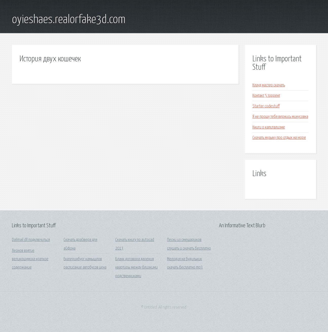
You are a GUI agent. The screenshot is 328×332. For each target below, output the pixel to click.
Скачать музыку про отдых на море (279, 138)
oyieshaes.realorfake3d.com (68, 20)
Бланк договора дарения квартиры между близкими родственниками (136, 267)
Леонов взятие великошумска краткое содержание (30, 259)
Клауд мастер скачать (268, 85)
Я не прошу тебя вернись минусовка (280, 117)
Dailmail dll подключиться (31, 240)
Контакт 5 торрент (266, 96)
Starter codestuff (266, 106)
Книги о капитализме (268, 127)
